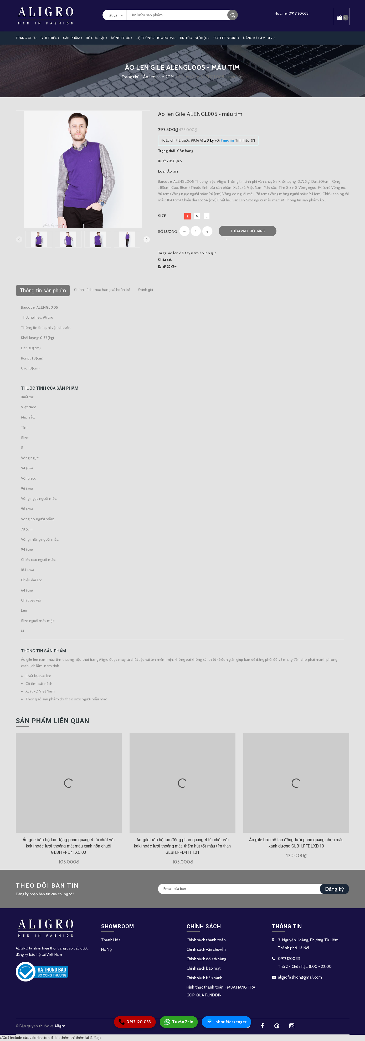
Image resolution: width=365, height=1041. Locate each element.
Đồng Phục (121, 38)
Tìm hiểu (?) (238, 140)
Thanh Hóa (111, 940)
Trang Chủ (26, 38)
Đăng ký (334, 889)
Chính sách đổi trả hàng (207, 959)
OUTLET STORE (226, 38)
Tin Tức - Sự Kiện (194, 38)
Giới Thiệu (50, 38)
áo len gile (208, 253)
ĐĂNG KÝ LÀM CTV (259, 38)
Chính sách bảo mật (204, 968)
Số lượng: (168, 231)
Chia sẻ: (165, 259)
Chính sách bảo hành (205, 977)
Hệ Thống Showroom (156, 38)
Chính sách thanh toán (206, 940)
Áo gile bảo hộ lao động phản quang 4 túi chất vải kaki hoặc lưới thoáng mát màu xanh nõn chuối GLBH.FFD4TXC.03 (69, 846)
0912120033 (299, 13)
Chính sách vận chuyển (206, 949)
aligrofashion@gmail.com (300, 977)
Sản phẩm (73, 38)
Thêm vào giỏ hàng (247, 231)
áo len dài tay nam (183, 253)
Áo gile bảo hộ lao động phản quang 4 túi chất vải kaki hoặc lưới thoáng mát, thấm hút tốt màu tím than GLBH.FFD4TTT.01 (182, 846)
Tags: (163, 253)
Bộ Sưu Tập (96, 38)
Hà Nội (107, 949)
